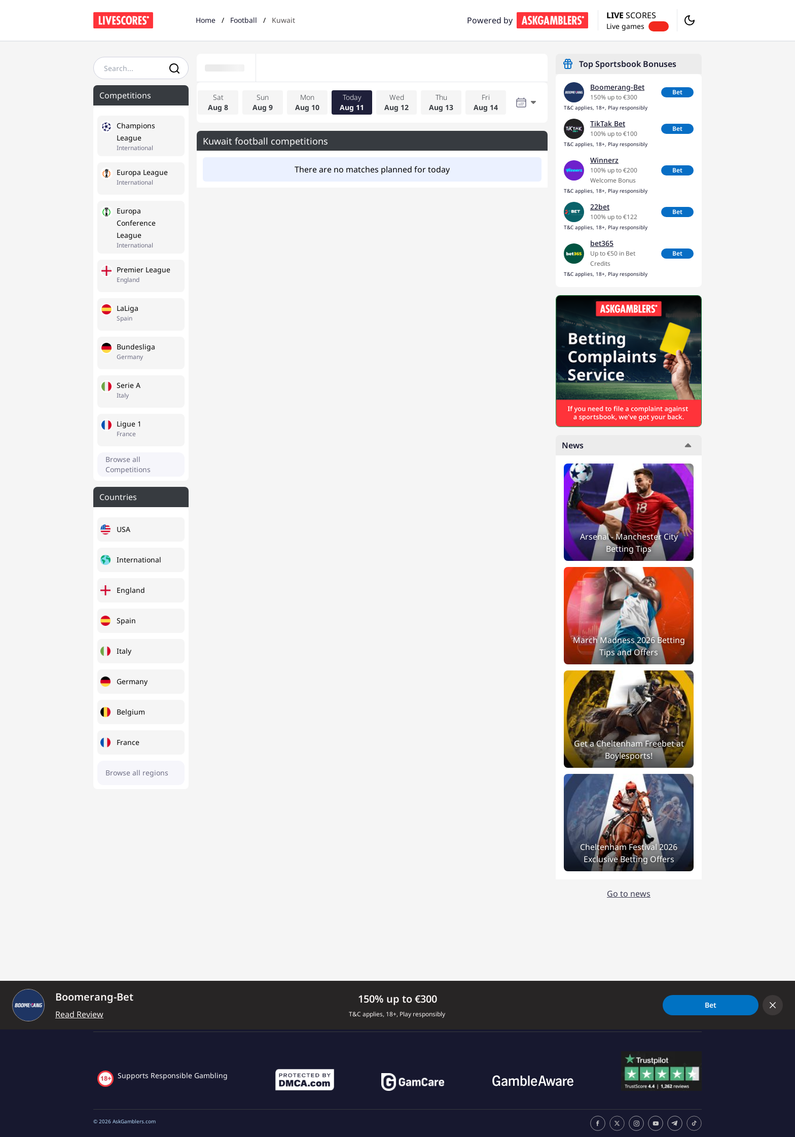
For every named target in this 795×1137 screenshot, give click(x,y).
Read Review (79, 1014)
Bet (677, 92)
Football (243, 20)
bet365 (601, 243)
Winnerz (604, 160)
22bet (599, 206)
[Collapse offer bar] (773, 1005)
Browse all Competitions (128, 464)
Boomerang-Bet (617, 87)
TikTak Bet (607, 123)
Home (205, 20)
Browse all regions (136, 772)
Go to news (629, 893)
